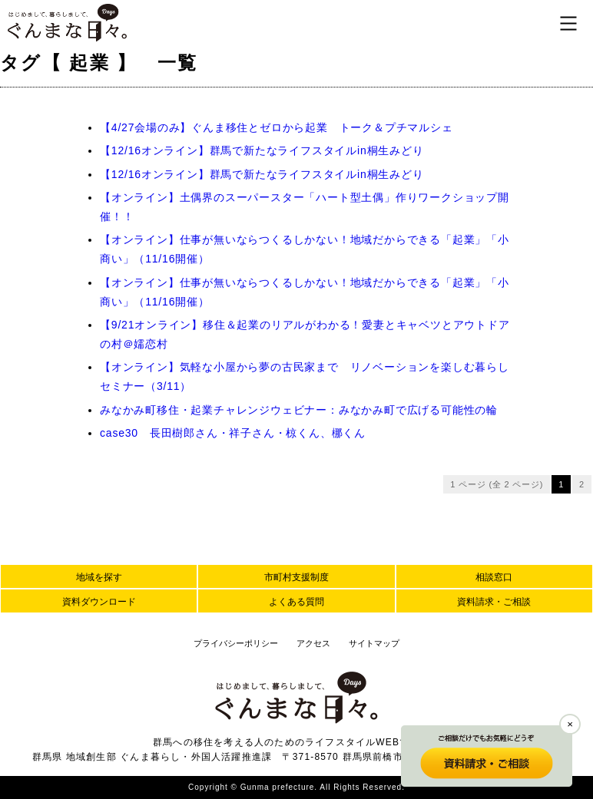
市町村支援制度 (296, 577)
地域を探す (99, 577)
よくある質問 (296, 601)
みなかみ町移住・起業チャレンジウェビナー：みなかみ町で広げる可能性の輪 (299, 410)
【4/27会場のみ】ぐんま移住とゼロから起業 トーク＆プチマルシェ (276, 127)
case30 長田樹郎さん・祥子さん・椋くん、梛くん (233, 433)
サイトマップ (374, 643)
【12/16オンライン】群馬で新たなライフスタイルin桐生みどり (262, 150)
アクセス (313, 643)
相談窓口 (493, 577)
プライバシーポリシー (236, 643)
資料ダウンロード (99, 601)
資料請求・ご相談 (494, 601)
